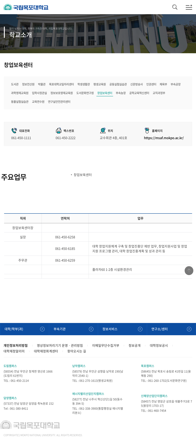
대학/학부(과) (14, 329)
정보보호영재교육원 (61, 93)
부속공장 (176, 84)
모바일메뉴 (189, 7)
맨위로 (188, 270)
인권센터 (151, 84)
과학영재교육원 (19, 93)
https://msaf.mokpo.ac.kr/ (164, 138)
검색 (175, 7)
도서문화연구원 (85, 93)
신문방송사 (136, 84)
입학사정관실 (39, 93)
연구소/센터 (159, 329)
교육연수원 (38, 101)
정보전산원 (28, 84)
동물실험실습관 (19, 101)
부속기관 (60, 329)
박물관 (41, 84)
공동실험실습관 (118, 84)
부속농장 (121, 93)
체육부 (163, 84)
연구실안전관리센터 (59, 101)
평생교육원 (99, 84)
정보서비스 (110, 329)
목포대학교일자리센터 (61, 84)
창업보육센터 (104, 93)
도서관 (14, 84)
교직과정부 (159, 93)
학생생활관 (83, 84)
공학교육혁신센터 (139, 93)
